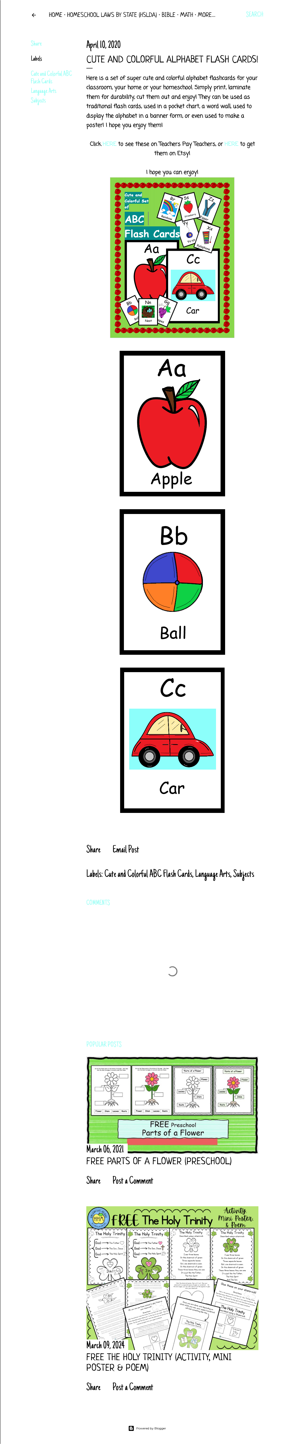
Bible (168, 15)
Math (186, 15)
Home (55, 15)
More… (206, 15)
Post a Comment (133, 1181)
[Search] (254, 15)
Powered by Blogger (147, 1428)
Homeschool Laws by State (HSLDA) (112, 15)
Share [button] (36, 44)
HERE (109, 144)
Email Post (126, 850)
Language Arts (44, 91)
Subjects (38, 101)
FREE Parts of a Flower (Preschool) (159, 1162)
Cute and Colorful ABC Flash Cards (51, 78)
